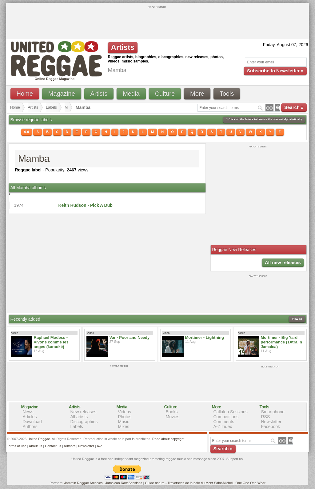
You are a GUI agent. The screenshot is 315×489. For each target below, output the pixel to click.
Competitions (226, 416)
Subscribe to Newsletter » (275, 70)
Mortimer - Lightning (204, 337)
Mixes (124, 426)
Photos (125, 416)
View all (297, 318)
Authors (30, 426)
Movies (172, 416)
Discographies (84, 421)
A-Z (99, 446)
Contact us (53, 446)
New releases (83, 411)
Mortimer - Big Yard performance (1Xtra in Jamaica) (281, 342)
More (197, 93)
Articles (30, 416)
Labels (51, 107)
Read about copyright (168, 439)
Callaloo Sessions (230, 411)
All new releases (283, 262)
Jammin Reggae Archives (83, 483)
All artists (79, 416)
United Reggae (38, 439)
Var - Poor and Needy (130, 337)
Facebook (270, 426)
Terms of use (16, 446)
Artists (99, 93)
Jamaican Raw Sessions (124, 483)
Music (124, 421)
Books (172, 411)
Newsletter (271, 421)
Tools (227, 93)
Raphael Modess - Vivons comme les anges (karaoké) (51, 342)
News (28, 411)
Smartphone (273, 411)
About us (35, 446)
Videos (124, 411)
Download (32, 421)
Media (131, 93)
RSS (265, 416)
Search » (294, 107)
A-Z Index (222, 426)
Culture (165, 93)
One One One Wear (250, 483)
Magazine (61, 93)
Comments (223, 421)
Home (25, 93)
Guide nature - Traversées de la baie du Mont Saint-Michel (189, 483)
